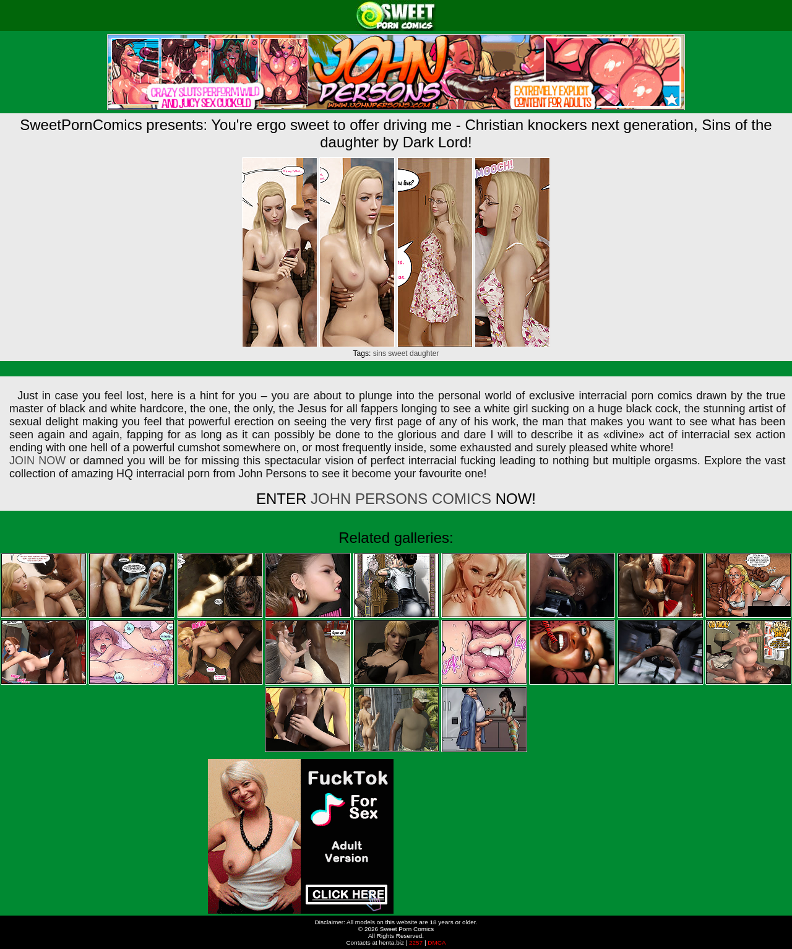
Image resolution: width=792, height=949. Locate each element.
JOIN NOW (37, 460)
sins (379, 353)
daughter (424, 353)
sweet (397, 353)
